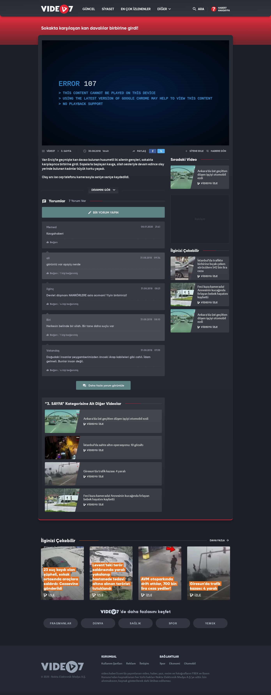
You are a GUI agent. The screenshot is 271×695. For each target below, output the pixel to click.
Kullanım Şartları (111, 663)
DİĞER (164, 9)
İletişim (144, 663)
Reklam (131, 663)
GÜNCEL (88, 9)
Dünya (98, 623)
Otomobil (190, 663)
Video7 (51, 151)
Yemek (210, 623)
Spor (173, 623)
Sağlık (135, 623)
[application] (135, 92)
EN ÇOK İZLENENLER (136, 9)
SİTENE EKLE (194, 151)
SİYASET (108, 9)
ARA (198, 9)
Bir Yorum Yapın (103, 213)
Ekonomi (174, 663)
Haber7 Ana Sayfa (220, 9)
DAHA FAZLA (219, 540)
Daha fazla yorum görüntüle (103, 385)
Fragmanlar (61, 623)
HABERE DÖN (216, 151)
